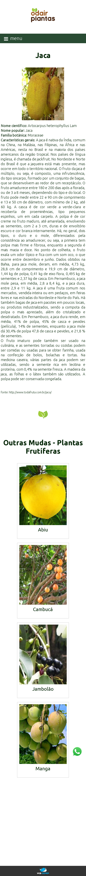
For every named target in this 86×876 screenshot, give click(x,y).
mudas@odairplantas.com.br (43, 833)
